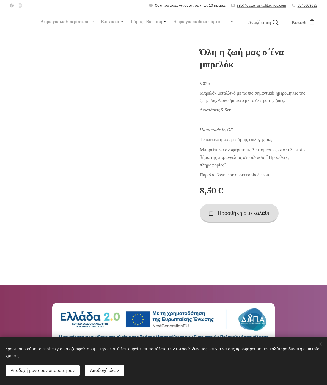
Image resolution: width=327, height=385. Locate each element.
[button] (263, 22)
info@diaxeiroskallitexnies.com (261, 5)
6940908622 (307, 5)
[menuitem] (161, 22)
